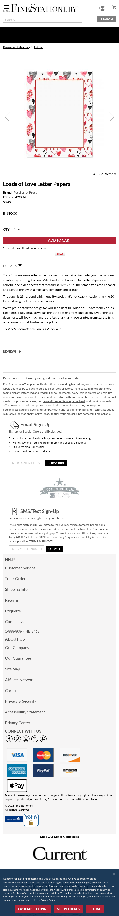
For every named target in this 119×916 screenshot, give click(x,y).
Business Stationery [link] (16, 47)
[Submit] (54, 549)
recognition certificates (57, 401)
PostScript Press (25, 192)
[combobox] (42, 19)
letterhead (78, 401)
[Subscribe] (56, 463)
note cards (91, 384)
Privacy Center (17, 722)
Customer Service (20, 567)
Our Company (17, 647)
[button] (7, 117)
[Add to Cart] (59, 240)
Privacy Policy (48, 900)
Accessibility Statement (25, 711)
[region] (59, 892)
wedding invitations (72, 384)
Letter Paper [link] (40, 47)
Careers (12, 690)
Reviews (9, 351)
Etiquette (13, 610)
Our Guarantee (18, 658)
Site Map (12, 668)
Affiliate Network (20, 679)
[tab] (59, 266)
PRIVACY (47, 541)
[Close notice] (114, 873)
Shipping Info (16, 589)
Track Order (15, 578)
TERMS (33, 541)
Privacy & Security (20, 701)
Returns (12, 600)
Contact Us (14, 621)
